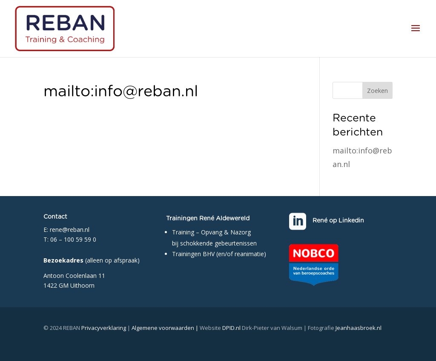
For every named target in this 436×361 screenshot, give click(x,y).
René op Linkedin (338, 221)
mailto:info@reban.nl (120, 91)
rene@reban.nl (69, 229)
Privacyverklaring (103, 328)
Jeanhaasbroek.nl (359, 328)
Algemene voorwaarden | (166, 328)
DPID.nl (231, 328)
